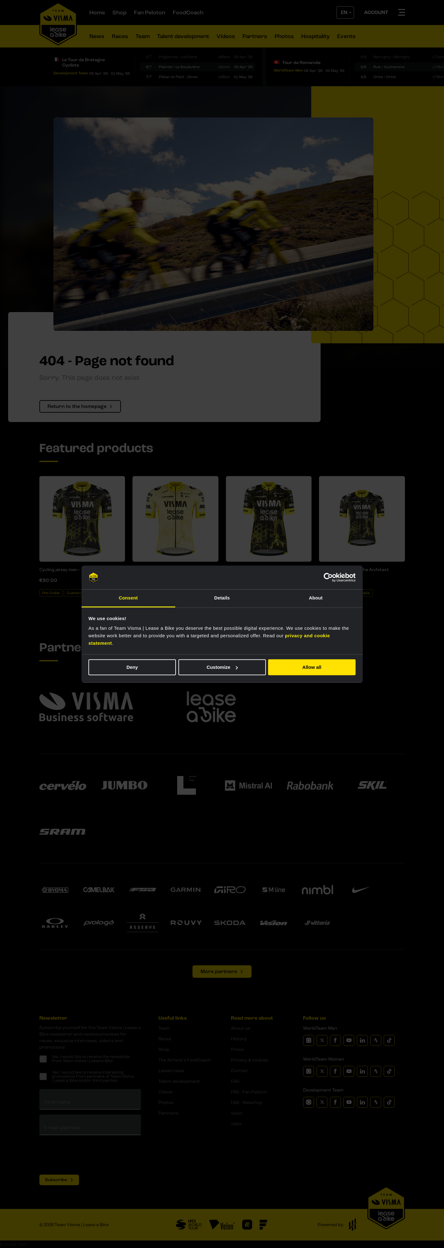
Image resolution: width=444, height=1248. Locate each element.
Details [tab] (222, 598)
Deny (132, 667)
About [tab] (316, 598)
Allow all (312, 667)
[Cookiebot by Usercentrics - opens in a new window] (328, 577)
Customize (222, 667)
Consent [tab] (128, 598)
